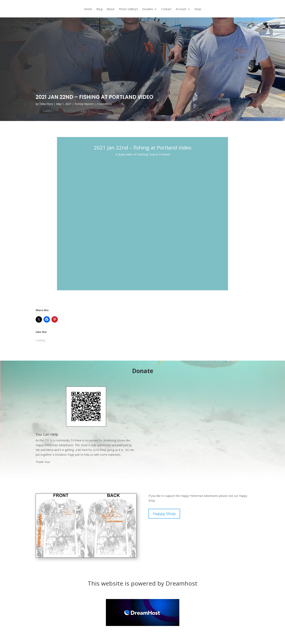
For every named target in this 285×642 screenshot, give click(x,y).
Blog (99, 9)
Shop (198, 9)
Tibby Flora (46, 104)
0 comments (104, 104)
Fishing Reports (84, 104)
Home (88, 9)
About (110, 9)
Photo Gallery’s (128, 9)
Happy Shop (164, 513)
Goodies (147, 9)
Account (181, 9)
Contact (166, 9)
